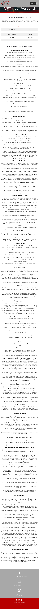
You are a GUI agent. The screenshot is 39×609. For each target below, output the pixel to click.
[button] (32, 3)
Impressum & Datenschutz (19, 607)
